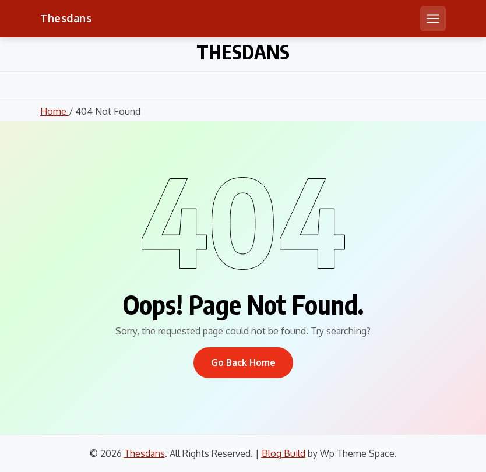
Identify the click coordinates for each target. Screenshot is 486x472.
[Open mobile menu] (433, 18)
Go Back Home (243, 362)
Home (54, 111)
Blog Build (283, 453)
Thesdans (65, 18)
